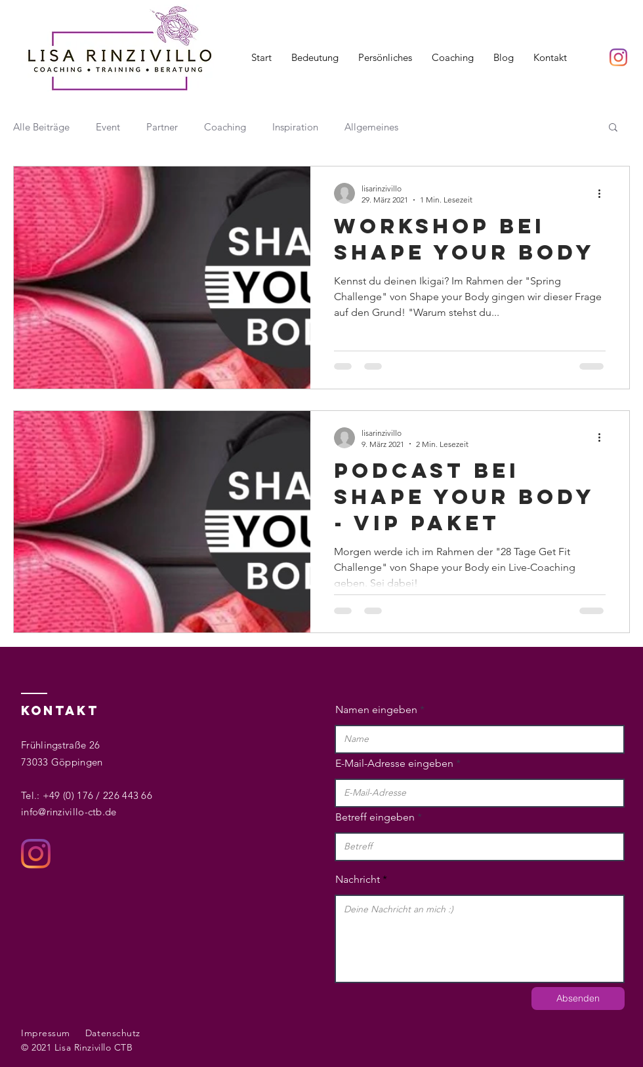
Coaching (225, 127)
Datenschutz (112, 1033)
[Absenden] (578, 998)
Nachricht (357, 879)
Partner (162, 127)
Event (108, 127)
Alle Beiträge (41, 127)
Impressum (45, 1033)
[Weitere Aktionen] (604, 193)
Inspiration (295, 127)
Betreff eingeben (375, 817)
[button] (613, 128)
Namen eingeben (376, 710)
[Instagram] (618, 57)
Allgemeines (371, 127)
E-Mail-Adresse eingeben (394, 763)
